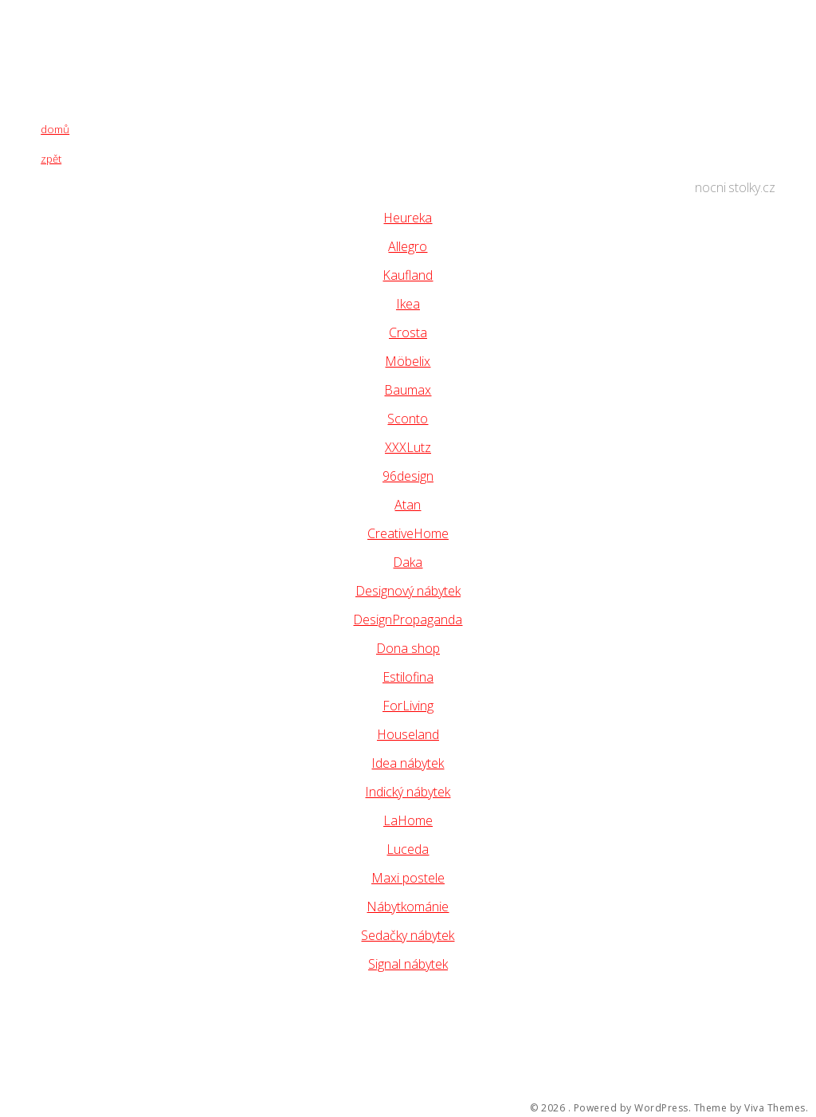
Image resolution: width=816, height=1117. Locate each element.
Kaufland (407, 275)
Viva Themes (775, 1108)
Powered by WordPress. (633, 1108)
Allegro (407, 246)
